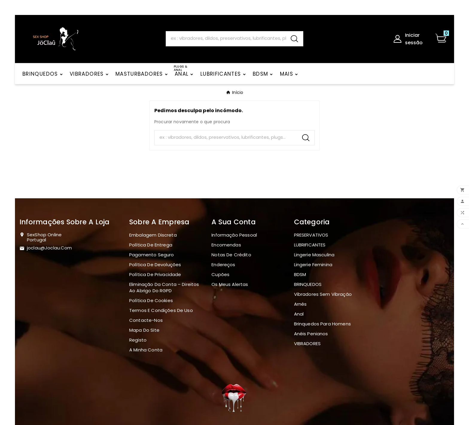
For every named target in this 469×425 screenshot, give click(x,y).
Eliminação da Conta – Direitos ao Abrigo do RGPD (164, 287)
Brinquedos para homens (322, 324)
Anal (299, 314)
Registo (138, 340)
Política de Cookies (151, 300)
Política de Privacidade (155, 274)
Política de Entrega (150, 245)
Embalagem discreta (153, 235)
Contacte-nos (146, 320)
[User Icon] (410, 38)
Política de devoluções (155, 264)
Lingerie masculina (314, 255)
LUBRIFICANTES (310, 245)
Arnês (300, 304)
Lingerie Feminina (313, 264)
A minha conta (145, 350)
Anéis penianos (311, 333)
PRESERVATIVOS (311, 235)
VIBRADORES (307, 343)
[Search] (226, 38)
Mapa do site (144, 330)
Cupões (220, 274)
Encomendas (226, 245)
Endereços (223, 264)
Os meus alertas (229, 284)
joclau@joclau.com (49, 248)
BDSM (300, 274)
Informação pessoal (234, 235)
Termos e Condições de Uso (161, 310)
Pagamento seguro (151, 255)
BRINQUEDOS (308, 284)
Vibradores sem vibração (323, 294)
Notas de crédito (231, 255)
